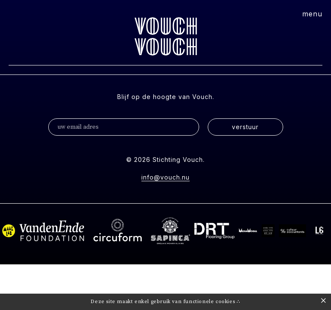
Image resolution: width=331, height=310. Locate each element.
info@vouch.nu (165, 177)
